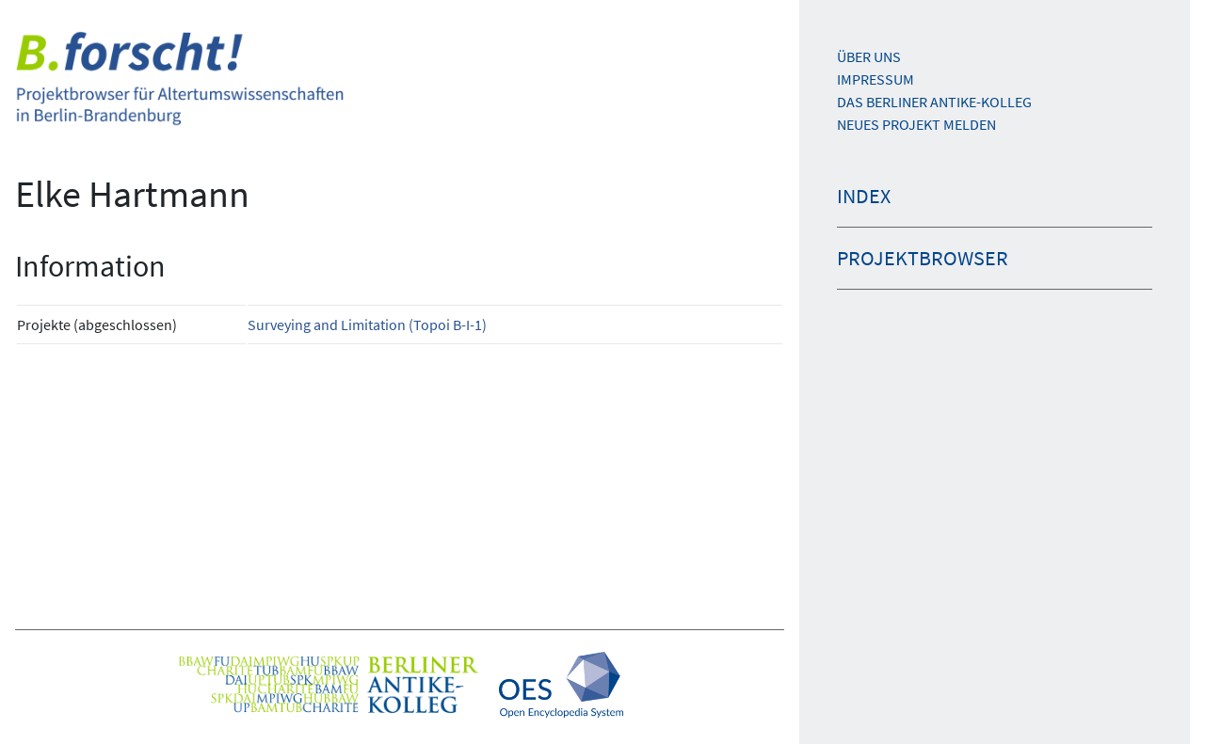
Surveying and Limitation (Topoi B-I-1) (367, 324)
